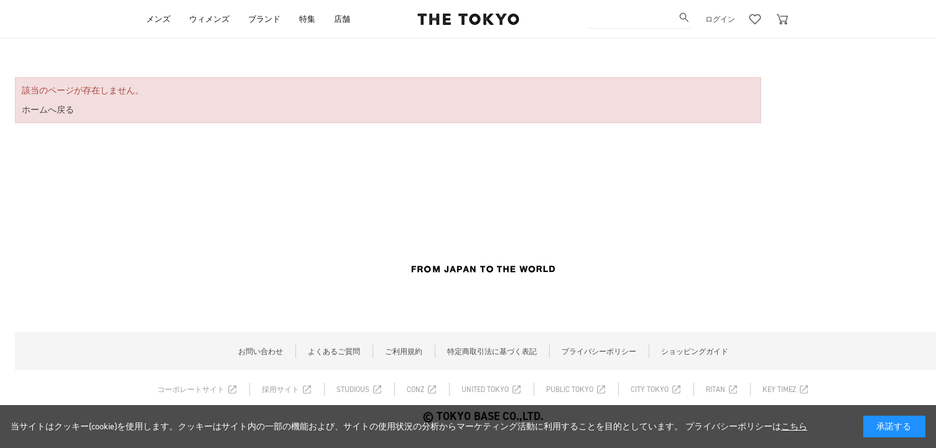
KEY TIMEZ (779, 389)
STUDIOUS (352, 389)
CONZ (415, 389)
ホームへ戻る (48, 110)
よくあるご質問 (334, 352)
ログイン (720, 19)
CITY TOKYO (650, 389)
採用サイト (280, 389)
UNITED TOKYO (485, 389)
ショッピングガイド (694, 352)
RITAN (715, 389)
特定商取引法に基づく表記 (492, 352)
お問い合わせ (260, 352)
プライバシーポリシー (599, 352)
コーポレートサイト (191, 389)
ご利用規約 (403, 352)
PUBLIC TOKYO (569, 389)
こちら (794, 426)
